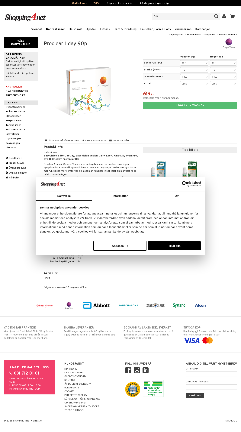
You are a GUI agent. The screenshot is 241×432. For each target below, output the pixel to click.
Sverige (231, 420)
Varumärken (183, 29)
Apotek (91, 29)
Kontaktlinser (55, 29)
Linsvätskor (12, 134)
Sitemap (37, 420)
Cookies (69, 391)
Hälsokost (75, 29)
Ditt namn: (192, 368)
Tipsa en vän (119, 140)
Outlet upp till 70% (86, 3)
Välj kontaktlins (20, 42)
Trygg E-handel (74, 410)
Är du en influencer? (77, 384)
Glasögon (11, 147)
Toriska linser (13, 125)
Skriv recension (94, 140)
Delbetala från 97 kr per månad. (161, 98)
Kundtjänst (14, 158)
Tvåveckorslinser (15, 111)
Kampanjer (202, 29)
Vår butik (12, 177)
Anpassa (120, 245)
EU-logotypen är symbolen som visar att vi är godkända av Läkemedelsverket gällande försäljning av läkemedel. (150, 333)
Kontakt (69, 380)
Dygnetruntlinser (15, 107)
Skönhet (36, 29)
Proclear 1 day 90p (228, 34)
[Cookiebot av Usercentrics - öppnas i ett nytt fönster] (184, 184)
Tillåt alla (174, 245)
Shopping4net (176, 34)
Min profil (70, 369)
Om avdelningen (16, 172)
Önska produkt (16, 168)
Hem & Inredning (125, 29)
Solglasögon (13, 143)
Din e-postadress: (197, 381)
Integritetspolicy (75, 395)
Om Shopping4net (75, 402)
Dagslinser (209, 34)
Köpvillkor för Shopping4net (83, 399)
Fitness (105, 29)
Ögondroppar (13, 138)
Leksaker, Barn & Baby (155, 29)
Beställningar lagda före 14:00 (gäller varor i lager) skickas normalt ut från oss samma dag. (90, 331)
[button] (232, 16)
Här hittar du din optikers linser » (20, 75)
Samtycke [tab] (64, 195)
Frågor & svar (15, 163)
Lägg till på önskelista (62, 140)
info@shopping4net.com (24, 388)
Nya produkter (17, 91)
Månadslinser (13, 116)
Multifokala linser (15, 129)
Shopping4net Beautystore (81, 406)
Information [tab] (120, 195)
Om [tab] (177, 195)
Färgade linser (14, 120)
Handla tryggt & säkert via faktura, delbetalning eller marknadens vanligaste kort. (210, 334)
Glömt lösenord (75, 376)
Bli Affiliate (71, 387)
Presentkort (15, 95)
